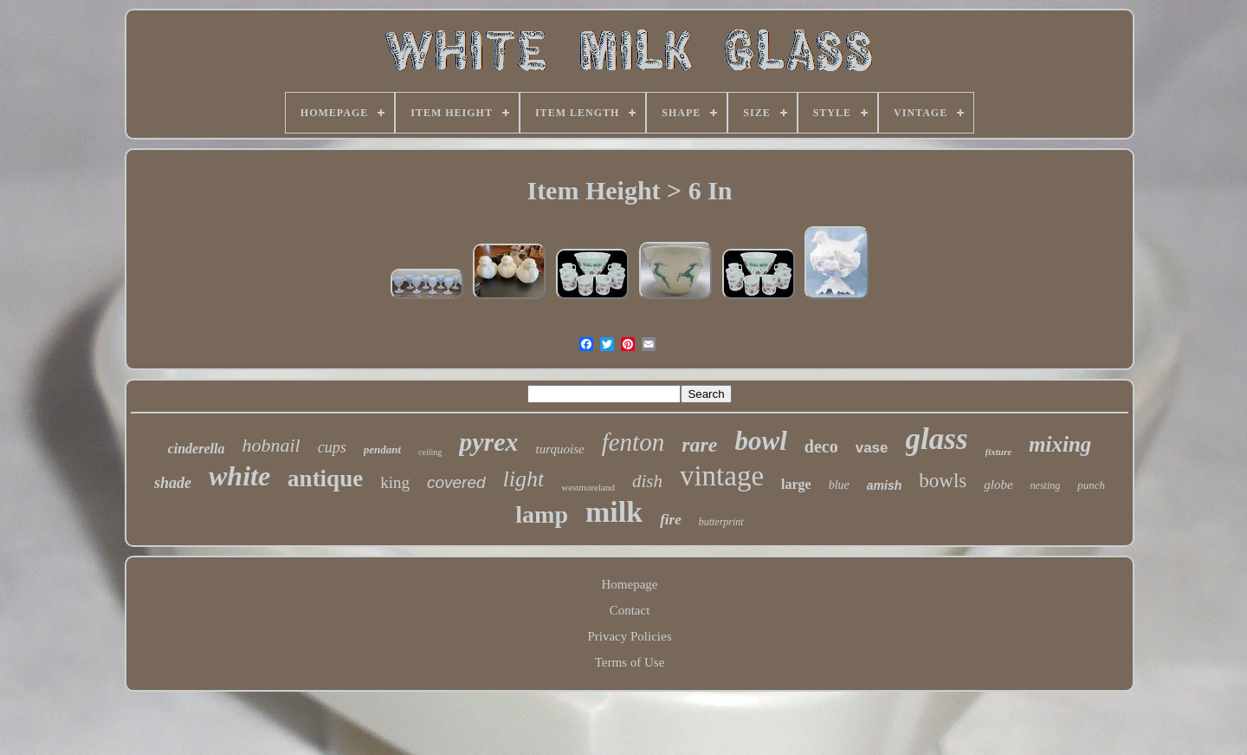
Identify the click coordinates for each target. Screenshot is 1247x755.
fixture (998, 451)
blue (839, 484)
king (395, 482)
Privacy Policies (629, 636)
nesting (1046, 485)
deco (821, 446)
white (239, 475)
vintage (722, 475)
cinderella (196, 448)
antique (325, 478)
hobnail (271, 445)
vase (872, 447)
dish (647, 481)
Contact (630, 610)
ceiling (430, 452)
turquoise (560, 449)
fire (671, 519)
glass (937, 439)
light (524, 478)
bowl (761, 441)
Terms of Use (630, 662)
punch (1091, 484)
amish (884, 485)
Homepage (630, 584)
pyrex (488, 441)
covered (456, 482)
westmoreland (588, 487)
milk (614, 512)
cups (332, 447)
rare (699, 444)
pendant (382, 449)
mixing (1060, 444)
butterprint (721, 522)
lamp (541, 514)
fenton (633, 442)
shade (172, 482)
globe (998, 484)
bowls (942, 480)
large (796, 484)
